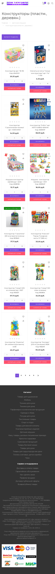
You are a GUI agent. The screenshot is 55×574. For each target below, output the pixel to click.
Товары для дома (27, 448)
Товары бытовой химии (27, 445)
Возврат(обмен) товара (27, 484)
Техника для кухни (27, 403)
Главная (5, 23)
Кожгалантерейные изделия (27, 429)
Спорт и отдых (27, 422)
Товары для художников (27, 397)
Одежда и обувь (27, 413)
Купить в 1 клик (14, 88)
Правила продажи (27, 478)
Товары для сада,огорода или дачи (27, 451)
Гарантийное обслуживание (27, 471)
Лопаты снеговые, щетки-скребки (27, 455)
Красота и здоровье (27, 439)
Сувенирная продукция (27, 442)
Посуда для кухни (27, 416)
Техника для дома (27, 406)
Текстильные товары (27, 419)
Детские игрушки (27, 432)
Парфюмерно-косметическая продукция (27, 410)
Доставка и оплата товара (27, 468)
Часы (27, 458)
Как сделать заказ (27, 475)
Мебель (27, 400)
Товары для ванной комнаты (27, 426)
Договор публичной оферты (27, 481)
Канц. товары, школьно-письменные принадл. (27, 435)
